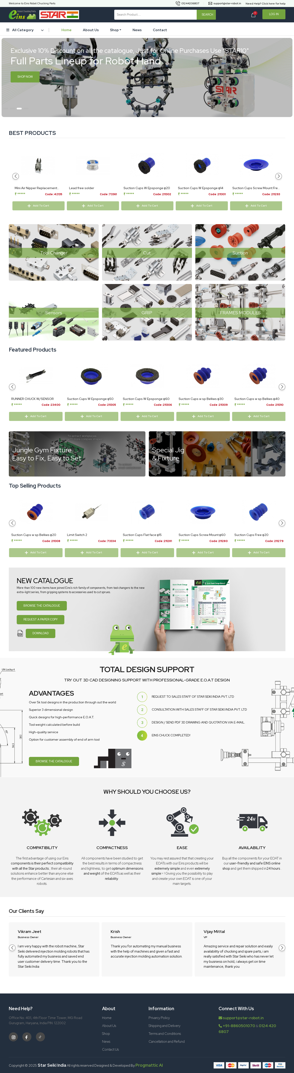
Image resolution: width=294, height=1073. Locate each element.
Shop (114, 30)
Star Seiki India (51, 1065)
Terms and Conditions (165, 1033)
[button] (5, 108)
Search (207, 14)
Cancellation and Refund (167, 1041)
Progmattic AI (149, 1065)
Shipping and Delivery (164, 1026)
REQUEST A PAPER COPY (40, 619)
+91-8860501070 (239, 1025)
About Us (91, 30)
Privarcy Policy (159, 1018)
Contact (160, 30)
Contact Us (110, 1049)
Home (66, 30)
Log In (274, 14)
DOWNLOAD (41, 633)
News (137, 30)
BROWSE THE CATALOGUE (41, 606)
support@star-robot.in (241, 1018)
